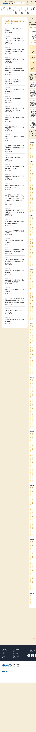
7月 (32, 186)
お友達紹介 (4, 650)
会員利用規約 (16, 650)
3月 (32, 147)
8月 (30, 186)
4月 (30, 147)
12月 (30, 167)
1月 (32, 155)
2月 (30, 155)
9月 (32, 176)
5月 (32, 194)
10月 (30, 177)
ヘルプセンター (4, 653)
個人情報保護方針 (16, 656)
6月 (30, 194)
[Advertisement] (13, 621)
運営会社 (15, 653)
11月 (32, 167)
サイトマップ (4, 656)
